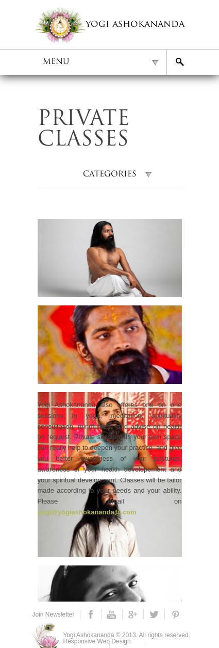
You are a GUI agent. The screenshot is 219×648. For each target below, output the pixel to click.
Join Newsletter (53, 614)
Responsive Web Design (97, 641)
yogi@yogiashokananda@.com (87, 512)
